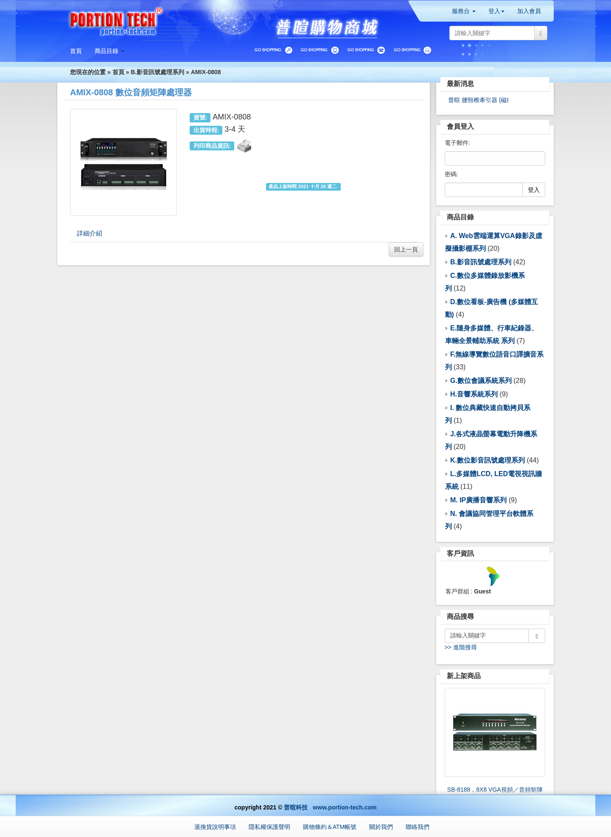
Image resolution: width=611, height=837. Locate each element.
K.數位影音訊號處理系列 (487, 460)
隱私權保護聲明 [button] (269, 826)
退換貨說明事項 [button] (215, 826)
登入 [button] (496, 11)
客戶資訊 (460, 553)
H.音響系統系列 (474, 394)
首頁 (118, 72)
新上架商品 (464, 675)
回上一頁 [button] (406, 249)
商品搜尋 (460, 616)
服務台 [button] (464, 11)
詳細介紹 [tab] (89, 233)
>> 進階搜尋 (461, 647)
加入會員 (529, 11)
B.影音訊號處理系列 (157, 72)
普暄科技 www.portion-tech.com (330, 807)
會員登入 (460, 126)
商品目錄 (460, 217)
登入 (534, 189)
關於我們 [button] (381, 826)
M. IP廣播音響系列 (478, 500)
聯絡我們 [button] (417, 826)
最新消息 (460, 83)
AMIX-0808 (206, 72)
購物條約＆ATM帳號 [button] (330, 826)
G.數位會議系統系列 (481, 380)
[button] (109, 50)
